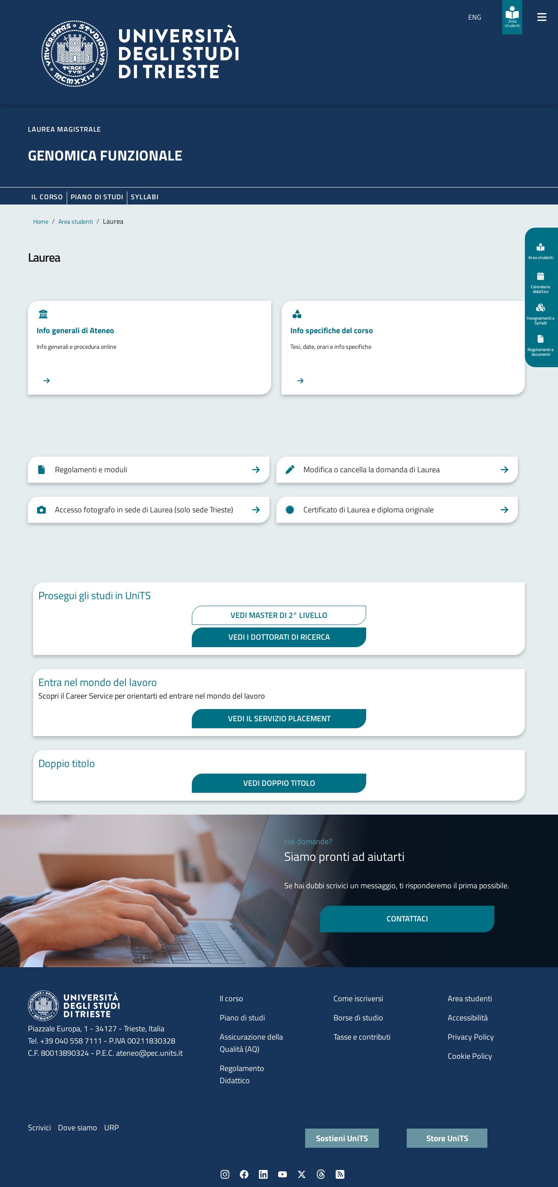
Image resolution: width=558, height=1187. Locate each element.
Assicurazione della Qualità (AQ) (251, 1043)
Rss (340, 1174)
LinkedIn (263, 1174)
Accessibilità (468, 1017)
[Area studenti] (512, 17)
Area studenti (75, 221)
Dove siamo (77, 1127)
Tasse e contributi (362, 1037)
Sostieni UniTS (342, 1138)
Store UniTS (447, 1138)
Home (40, 221)
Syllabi (145, 196)
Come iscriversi (358, 998)
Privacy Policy (471, 1037)
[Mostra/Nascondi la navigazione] (542, 17)
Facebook (244, 1174)
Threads (321, 1174)
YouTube (282, 1174)
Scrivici (39, 1127)
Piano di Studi (97, 196)
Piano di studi (242, 1017)
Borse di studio (358, 1017)
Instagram (225, 1174)
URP (111, 1127)
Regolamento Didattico (242, 1074)
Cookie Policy (470, 1056)
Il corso (47, 196)
